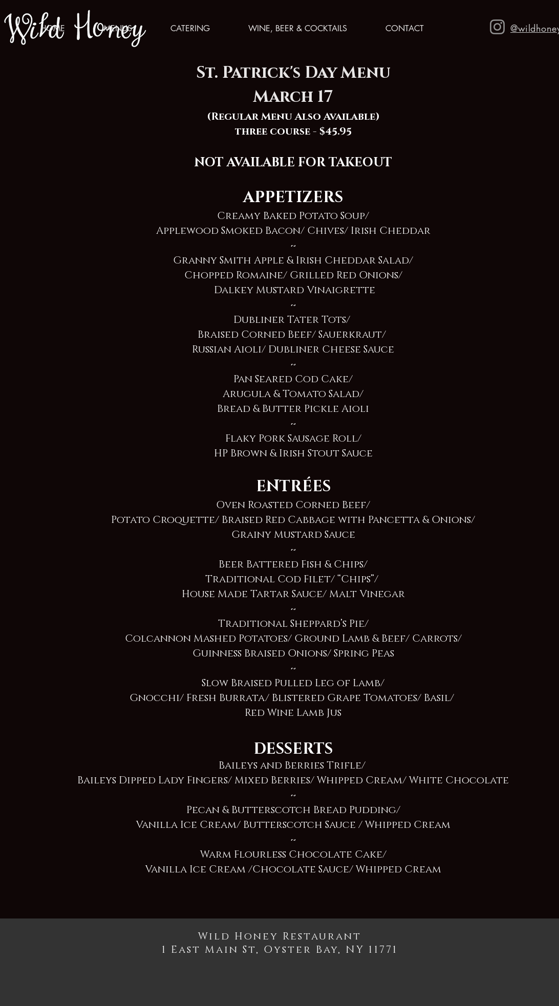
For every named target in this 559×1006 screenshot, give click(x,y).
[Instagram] (497, 27)
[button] (106, 28)
